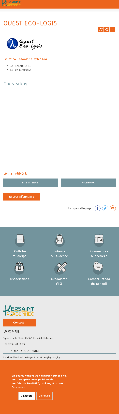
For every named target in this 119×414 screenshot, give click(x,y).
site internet (31, 183)
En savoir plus (18, 387)
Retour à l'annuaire (21, 196)
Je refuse (44, 395)
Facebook (88, 183)
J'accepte (26, 395)
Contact (18, 322)
